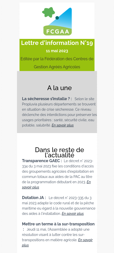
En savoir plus (63, 125)
